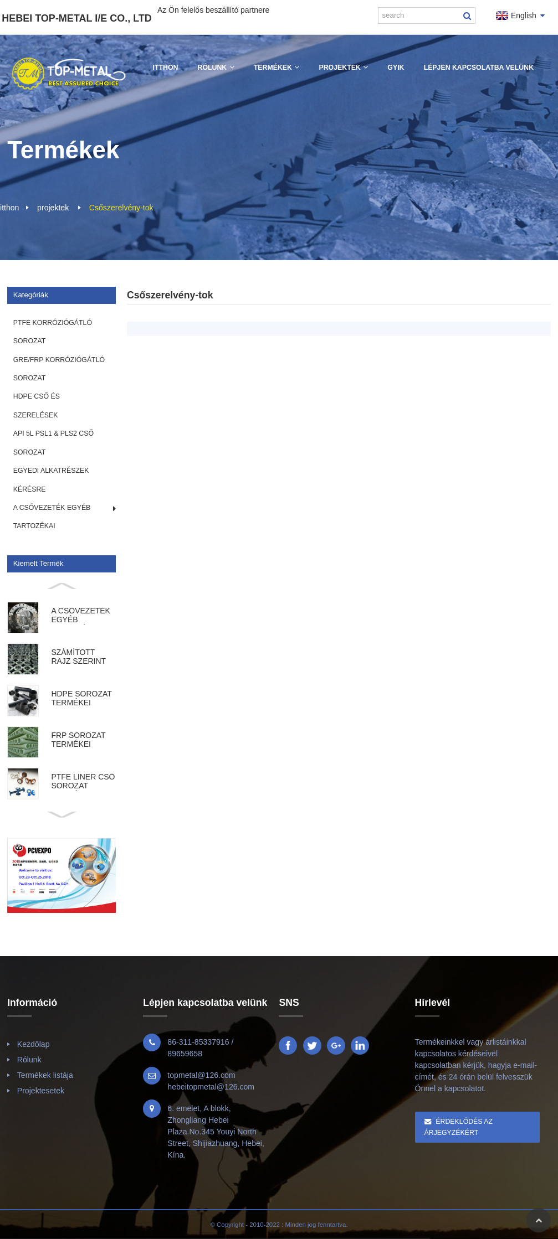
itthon (9, 207)
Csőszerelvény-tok (121, 207)
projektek (53, 207)
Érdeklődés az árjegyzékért (458, 1127)
